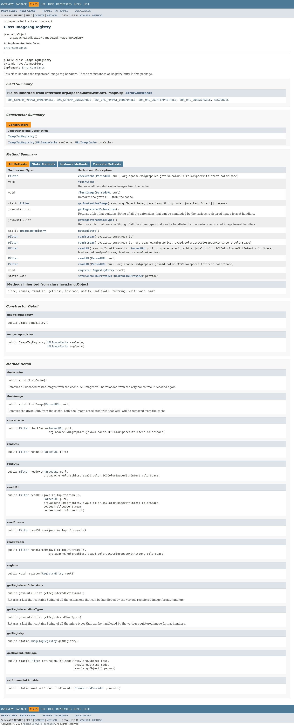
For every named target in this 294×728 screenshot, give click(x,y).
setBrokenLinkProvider (95, 276)
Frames (47, 11)
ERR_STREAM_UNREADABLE (74, 99)
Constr (39, 15)
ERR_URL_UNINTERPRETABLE (157, 99)
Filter (13, 176)
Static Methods (43, 164)
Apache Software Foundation (39, 724)
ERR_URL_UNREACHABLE (195, 99)
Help (87, 4)
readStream (86, 236)
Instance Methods (73, 164)
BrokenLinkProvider (129, 276)
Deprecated (64, 4)
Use (43, 4)
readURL (84, 248)
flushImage (86, 192)
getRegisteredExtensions (97, 209)
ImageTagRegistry (21, 136)
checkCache (86, 176)
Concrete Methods (107, 164)
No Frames (61, 11)
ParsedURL (103, 176)
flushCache (86, 181)
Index (77, 4)
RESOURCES (221, 99)
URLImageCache (46, 142)
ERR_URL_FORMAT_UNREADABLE (114, 99)
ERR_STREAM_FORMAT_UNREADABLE (30, 99)
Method (52, 15)
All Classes (83, 11)
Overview (7, 4)
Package (21, 4)
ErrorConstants (15, 47)
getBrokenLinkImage (93, 203)
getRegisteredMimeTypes (96, 219)
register (84, 270)
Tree (51, 4)
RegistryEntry (103, 270)
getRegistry (87, 230)
